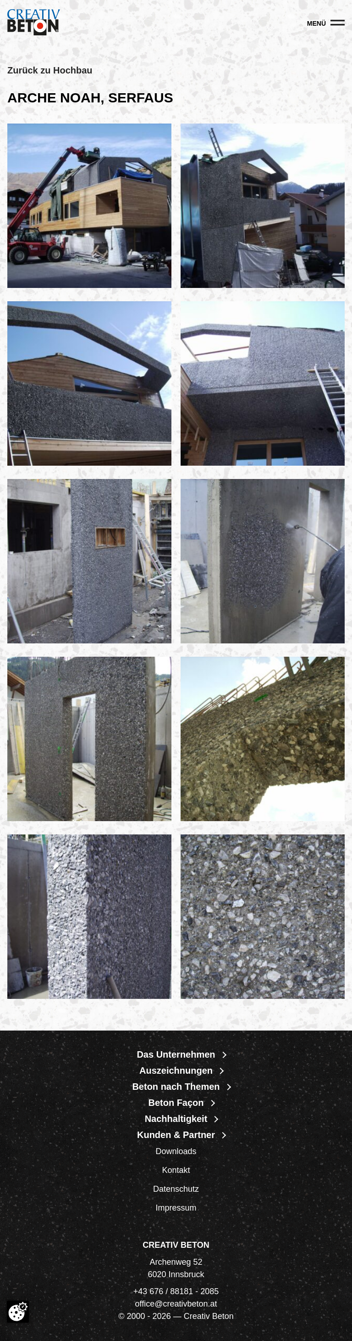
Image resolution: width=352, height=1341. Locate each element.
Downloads (175, 1151)
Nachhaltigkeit (176, 1119)
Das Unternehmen (176, 1054)
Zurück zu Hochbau (50, 70)
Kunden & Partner (176, 1135)
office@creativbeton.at (176, 1303)
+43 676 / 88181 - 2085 (176, 1291)
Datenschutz (176, 1189)
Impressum (175, 1207)
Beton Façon (176, 1103)
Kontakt (176, 1170)
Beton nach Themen (176, 1087)
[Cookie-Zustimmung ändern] (18, 1312)
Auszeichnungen (176, 1070)
